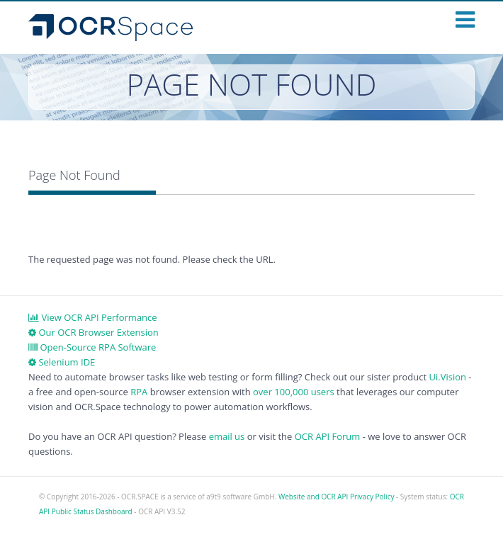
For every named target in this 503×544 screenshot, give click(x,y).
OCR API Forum (328, 436)
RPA (138, 391)
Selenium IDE (61, 362)
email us (227, 436)
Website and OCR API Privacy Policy (336, 497)
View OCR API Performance (92, 317)
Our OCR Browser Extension (93, 332)
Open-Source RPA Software (92, 347)
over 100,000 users (293, 391)
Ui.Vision (447, 376)
